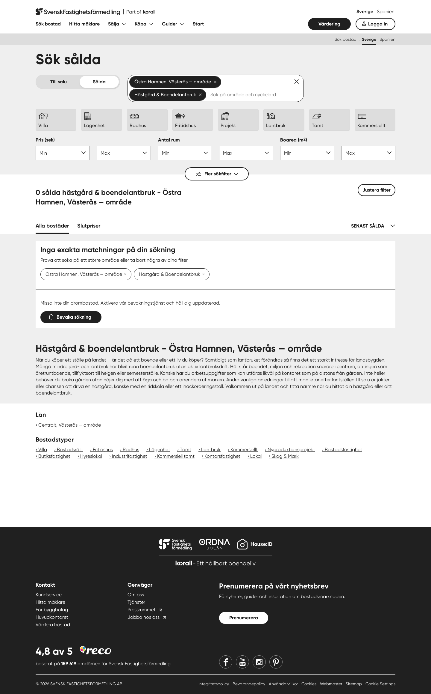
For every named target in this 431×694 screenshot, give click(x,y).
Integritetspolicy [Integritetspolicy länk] (214, 683)
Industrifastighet (129, 456)
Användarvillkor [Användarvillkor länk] (284, 683)
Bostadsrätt (70, 449)
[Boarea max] (368, 153)
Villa (42, 449)
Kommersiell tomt (176, 456)
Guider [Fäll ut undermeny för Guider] (169, 24)
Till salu (58, 82)
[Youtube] (242, 662)
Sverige (365, 11)
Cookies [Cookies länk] (309, 683)
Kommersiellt (244, 449)
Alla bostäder (52, 225)
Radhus (131, 449)
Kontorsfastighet (222, 456)
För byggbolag (52, 609)
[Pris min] (62, 153)
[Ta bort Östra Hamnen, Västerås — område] (124, 275)
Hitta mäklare (84, 24)
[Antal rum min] (185, 153)
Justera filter (376, 190)
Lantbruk (211, 449)
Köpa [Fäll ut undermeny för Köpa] (140, 24)
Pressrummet (142, 609)
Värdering (329, 24)
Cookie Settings (380, 683)
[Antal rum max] (246, 153)
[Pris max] (124, 153)
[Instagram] (259, 662)
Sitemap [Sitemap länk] (354, 683)
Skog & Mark (285, 456)
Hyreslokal (91, 456)
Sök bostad (48, 24)
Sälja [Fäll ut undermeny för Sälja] (113, 24)
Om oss (136, 594)
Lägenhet (159, 449)
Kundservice (49, 594)
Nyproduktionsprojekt (291, 449)
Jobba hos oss (144, 617)
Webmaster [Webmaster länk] (331, 683)
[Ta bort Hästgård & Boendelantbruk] (202, 275)
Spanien (385, 11)
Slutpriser (88, 225)
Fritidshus (103, 449)
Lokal (256, 456)
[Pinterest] (276, 662)
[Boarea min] (307, 153)
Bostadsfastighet (343, 449)
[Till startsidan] (95, 12)
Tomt (185, 449)
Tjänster (136, 602)
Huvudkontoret (52, 617)
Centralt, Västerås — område (69, 425)
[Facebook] (225, 662)
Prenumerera (243, 618)
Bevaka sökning (71, 316)
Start (198, 24)
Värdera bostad (53, 624)
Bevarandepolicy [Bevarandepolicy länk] (249, 683)
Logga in (378, 24)
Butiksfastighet (54, 456)
